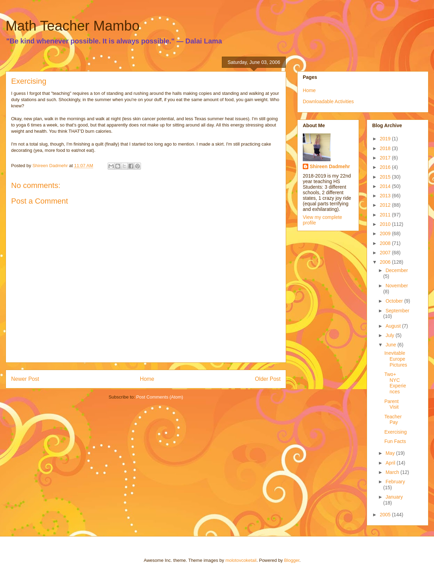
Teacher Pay (393, 419)
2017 (386, 158)
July (390, 335)
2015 (386, 177)
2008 (386, 243)
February (395, 481)
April (391, 463)
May (390, 453)
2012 (386, 205)
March (392, 472)
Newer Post (25, 379)
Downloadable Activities (328, 101)
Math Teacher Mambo (73, 25)
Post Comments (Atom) (159, 397)
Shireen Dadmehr (330, 166)
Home (147, 379)
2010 (386, 224)
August (393, 326)
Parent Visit (391, 404)
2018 (386, 148)
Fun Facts (395, 441)
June (391, 344)
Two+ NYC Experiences (395, 382)
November (396, 285)
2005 (386, 514)
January (394, 497)
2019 (386, 138)
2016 (386, 167)
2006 (386, 262)
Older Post (268, 379)
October (394, 301)
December (396, 270)
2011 (386, 215)
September (397, 310)
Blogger (291, 560)
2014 (386, 186)
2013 (386, 195)
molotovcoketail (241, 560)
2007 (386, 252)
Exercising (395, 432)
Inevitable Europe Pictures (395, 359)
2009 (386, 233)
